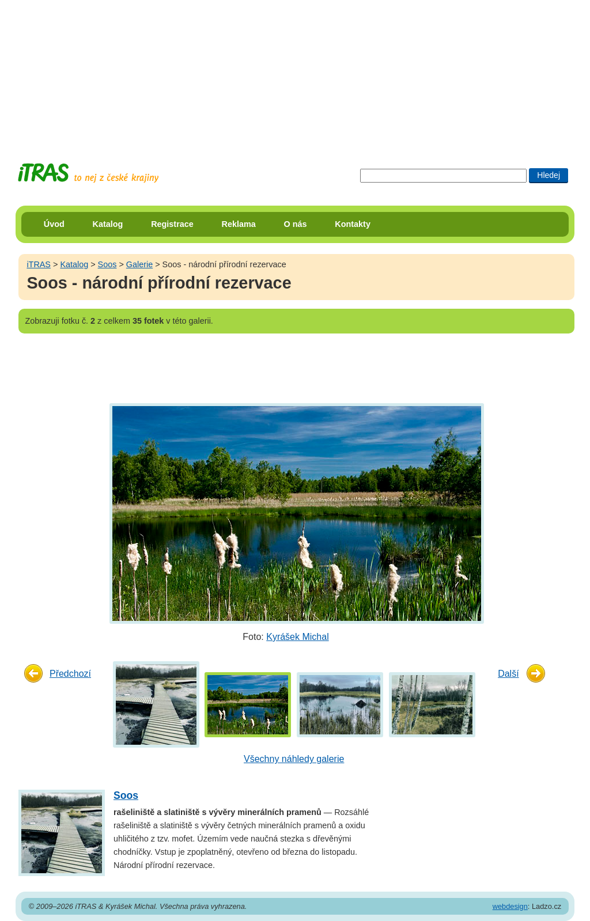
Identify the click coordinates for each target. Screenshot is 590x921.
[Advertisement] (295, 72)
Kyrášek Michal (297, 637)
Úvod (54, 224)
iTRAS (39, 264)
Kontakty (352, 224)
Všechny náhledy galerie (294, 759)
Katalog (108, 224)
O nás (295, 224)
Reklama (239, 224)
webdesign (510, 906)
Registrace (172, 224)
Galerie (139, 264)
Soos (107, 264)
